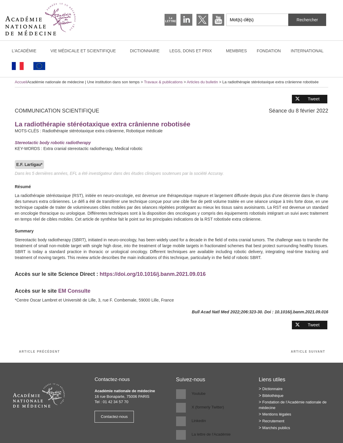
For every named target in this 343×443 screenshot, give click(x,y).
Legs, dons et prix (194, 50)
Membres (236, 50)
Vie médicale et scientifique (86, 50)
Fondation (269, 50)
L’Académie (27, 50)
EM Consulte (74, 291)
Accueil (21, 82)
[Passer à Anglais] (39, 66)
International (310, 50)
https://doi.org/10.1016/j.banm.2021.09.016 (153, 274)
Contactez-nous (114, 416)
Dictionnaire (145, 50)
